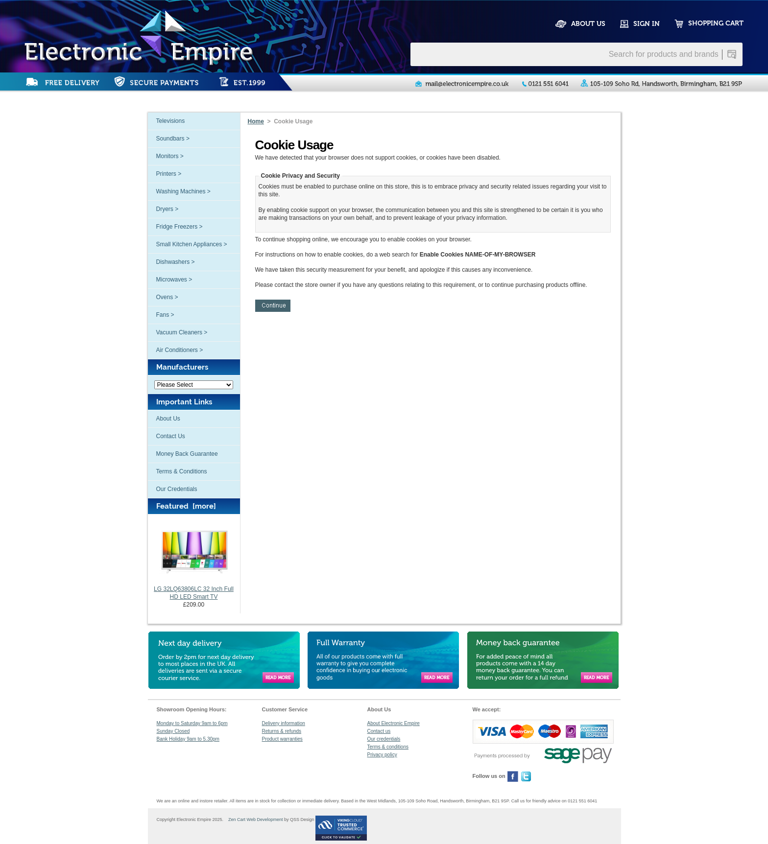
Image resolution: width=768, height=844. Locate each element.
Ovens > (167, 297)
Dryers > (167, 209)
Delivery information (283, 723)
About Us (168, 418)
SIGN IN (646, 24)
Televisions (170, 120)
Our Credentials (176, 489)
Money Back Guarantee (187, 453)
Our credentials (384, 739)
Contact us (379, 731)
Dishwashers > (175, 261)
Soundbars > (173, 138)
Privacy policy (382, 754)
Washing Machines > (183, 191)
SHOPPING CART (716, 23)
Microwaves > (174, 279)
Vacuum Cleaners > (182, 332)
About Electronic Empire (393, 723)
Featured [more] (186, 506)
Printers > (169, 173)
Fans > (165, 314)
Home (256, 121)
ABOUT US (588, 24)
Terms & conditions (387, 747)
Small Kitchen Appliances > (191, 244)
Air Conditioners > (179, 350)
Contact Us (170, 436)
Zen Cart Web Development (254, 819)
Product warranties (282, 739)
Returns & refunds (282, 731)
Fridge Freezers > (179, 226)
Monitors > (170, 156)
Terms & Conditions (181, 471)
